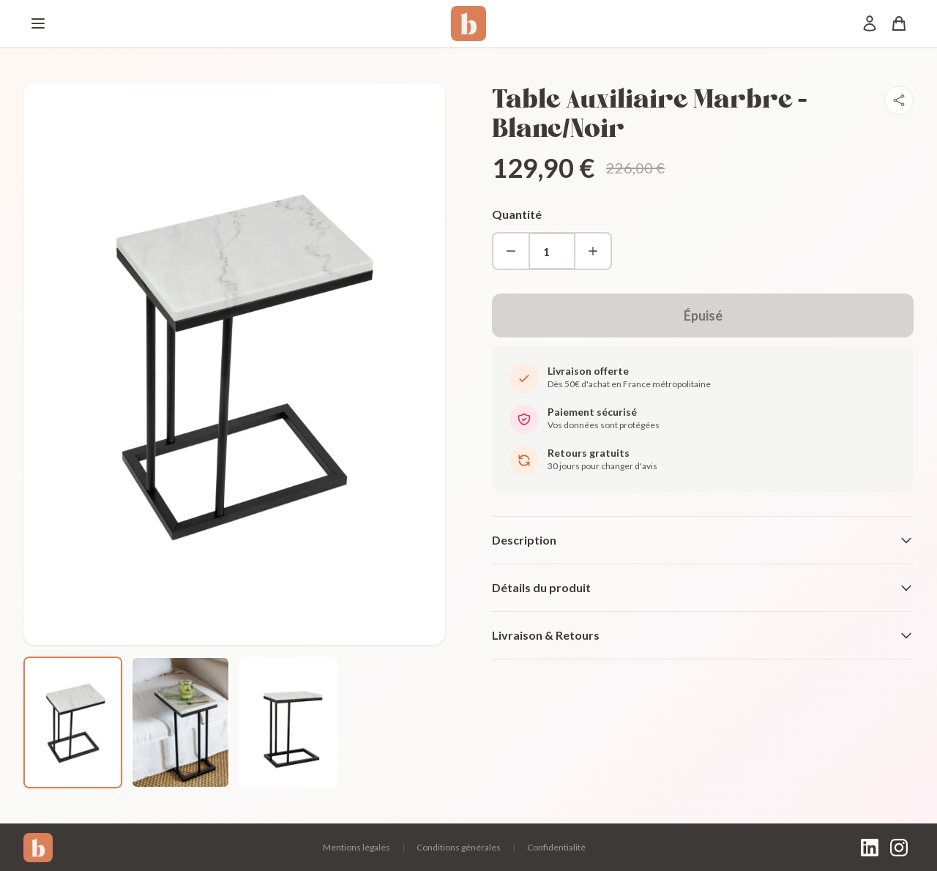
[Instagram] (899, 847)
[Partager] (899, 100)
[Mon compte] (869, 23)
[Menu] (38, 23)
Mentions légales (356, 847)
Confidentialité (556, 847)
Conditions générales (459, 847)
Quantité (517, 214)
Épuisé (703, 315)
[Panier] (899, 23)
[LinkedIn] (869, 847)
